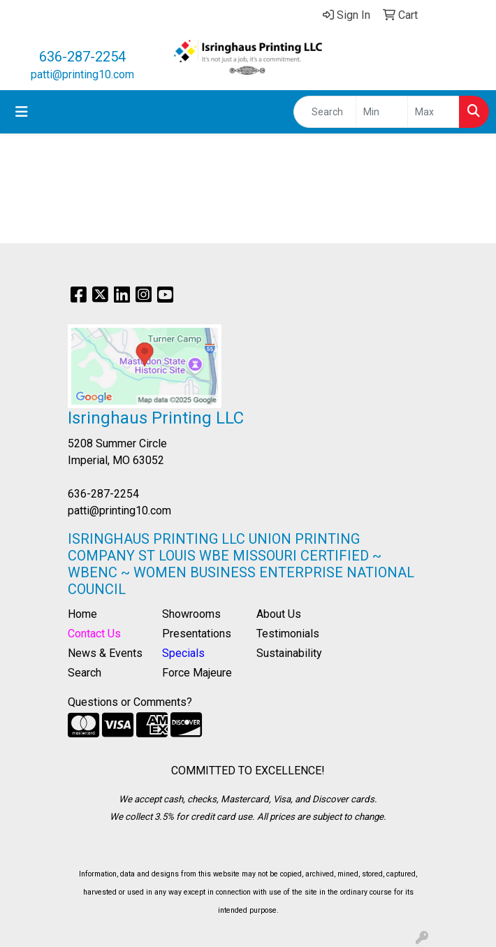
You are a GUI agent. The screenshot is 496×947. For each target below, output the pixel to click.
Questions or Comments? (130, 702)
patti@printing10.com (82, 74)
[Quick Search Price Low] (382, 112)
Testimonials (287, 633)
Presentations (196, 633)
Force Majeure (197, 672)
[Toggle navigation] (21, 112)
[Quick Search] (324, 112)
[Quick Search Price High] (433, 112)
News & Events (105, 653)
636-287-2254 (82, 56)
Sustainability (289, 653)
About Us (278, 614)
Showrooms (191, 614)
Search (84, 672)
